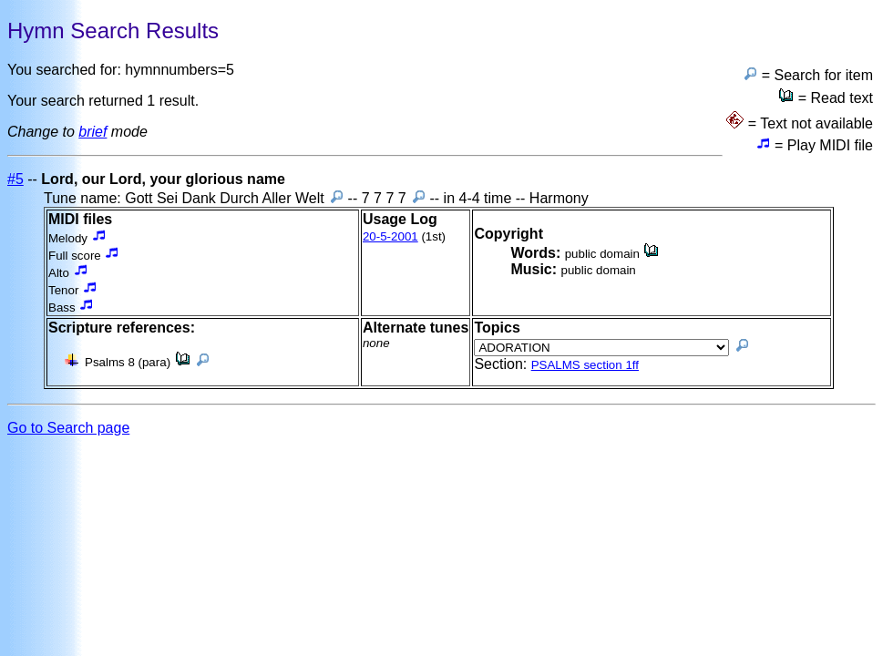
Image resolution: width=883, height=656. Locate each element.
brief (92, 131)
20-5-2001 (390, 236)
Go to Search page (68, 428)
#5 (15, 179)
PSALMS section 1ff (585, 365)
